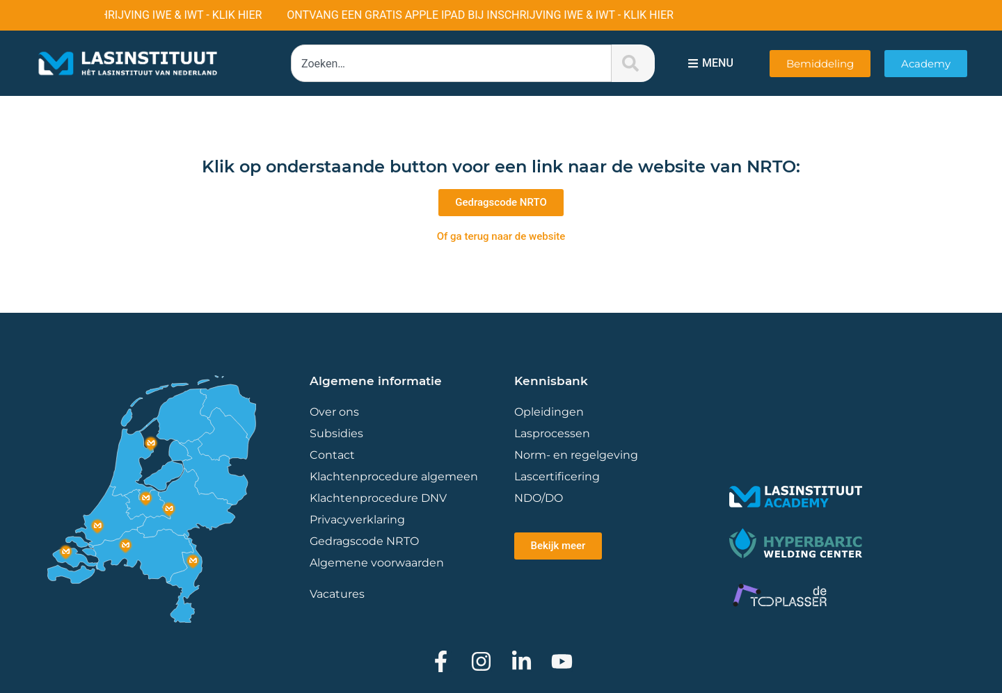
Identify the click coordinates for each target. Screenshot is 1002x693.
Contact (332, 455)
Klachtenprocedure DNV (378, 498)
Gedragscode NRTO (364, 541)
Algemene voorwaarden (377, 562)
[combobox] (451, 63)
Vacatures (337, 594)
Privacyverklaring (357, 519)
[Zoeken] (633, 63)
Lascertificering (558, 476)
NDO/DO (538, 498)
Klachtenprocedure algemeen (394, 476)
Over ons (334, 411)
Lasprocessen (552, 433)
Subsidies (336, 433)
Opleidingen (549, 411)
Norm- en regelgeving (576, 455)
